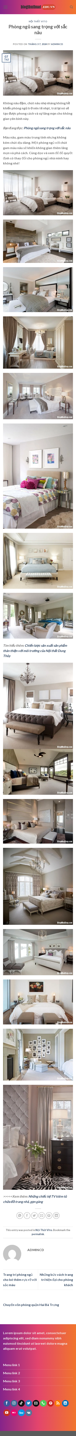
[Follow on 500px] (21, 1412)
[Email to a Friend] (41, 1215)
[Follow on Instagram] (14, 1403)
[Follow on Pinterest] (50, 1403)
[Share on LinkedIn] (56, 1215)
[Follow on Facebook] (6, 1403)
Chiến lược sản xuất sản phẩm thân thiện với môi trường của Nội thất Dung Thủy (35, 650)
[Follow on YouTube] (6, 1412)
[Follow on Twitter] (28, 1403)
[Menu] (5, 7)
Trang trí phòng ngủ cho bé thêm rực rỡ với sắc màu (20, 1280)
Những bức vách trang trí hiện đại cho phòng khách (56, 1280)
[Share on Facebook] (27, 1215)
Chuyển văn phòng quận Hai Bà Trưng (31, 1305)
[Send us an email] (36, 1403)
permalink (38, 1234)
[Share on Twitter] (34, 1215)
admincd (57, 44)
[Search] (71, 7)
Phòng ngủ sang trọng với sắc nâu (47, 128)
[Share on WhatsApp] (19, 1215)
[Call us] (43, 1403)
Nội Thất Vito (38, 21)
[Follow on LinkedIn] (65, 1403)
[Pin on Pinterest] (49, 1215)
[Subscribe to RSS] (58, 1403)
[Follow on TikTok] (21, 1403)
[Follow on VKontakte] (28, 1412)
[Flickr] (14, 1412)
